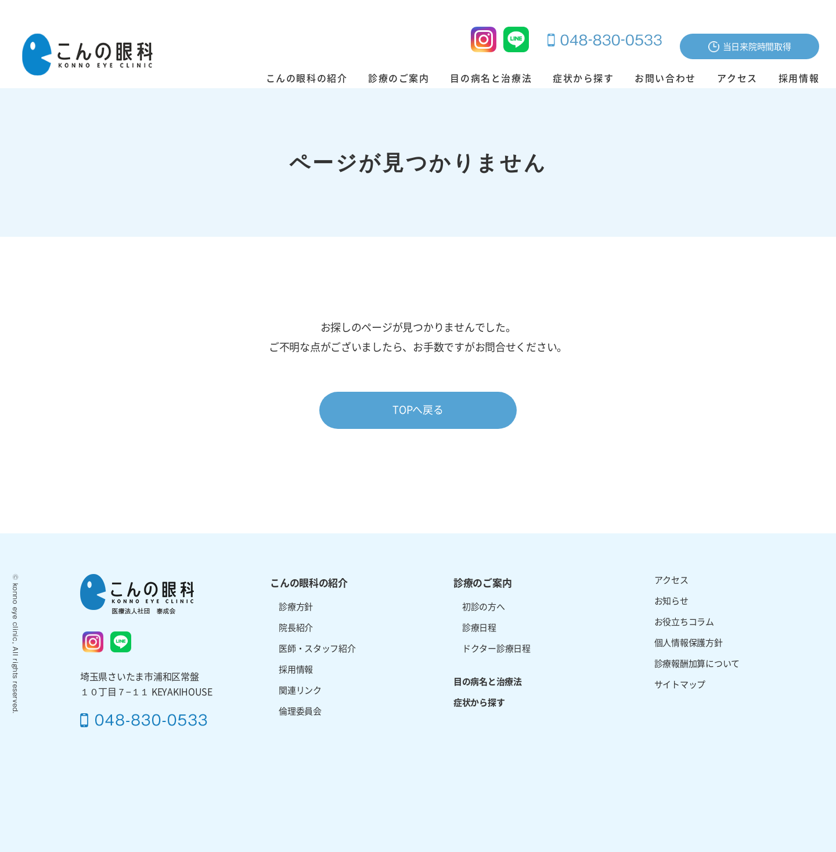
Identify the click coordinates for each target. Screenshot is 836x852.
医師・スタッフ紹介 (317, 648)
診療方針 (296, 606)
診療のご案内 (399, 78)
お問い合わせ (665, 78)
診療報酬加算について (697, 663)
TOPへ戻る (417, 410)
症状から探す (583, 78)
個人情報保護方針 (688, 642)
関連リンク (300, 690)
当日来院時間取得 (749, 46)
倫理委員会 (300, 711)
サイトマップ (679, 684)
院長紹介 (296, 627)
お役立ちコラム (684, 622)
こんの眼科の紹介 (307, 78)
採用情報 (799, 78)
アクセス (737, 78)
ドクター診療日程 (496, 648)
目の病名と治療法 (491, 78)
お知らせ (671, 601)
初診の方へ (483, 606)
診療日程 (479, 627)
